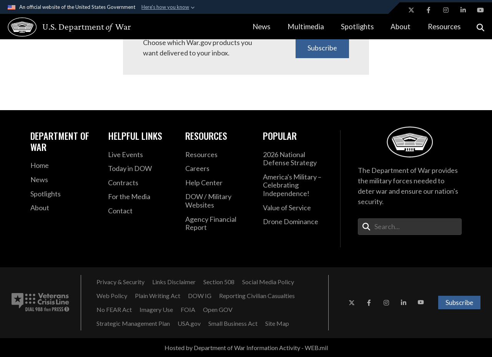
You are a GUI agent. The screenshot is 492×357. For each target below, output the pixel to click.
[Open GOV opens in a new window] (217, 310)
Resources (444, 26)
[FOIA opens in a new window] (188, 310)
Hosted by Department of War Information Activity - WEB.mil (246, 347)
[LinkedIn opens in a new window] (463, 10)
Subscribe (322, 48)
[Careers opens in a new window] (218, 169)
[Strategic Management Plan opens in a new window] (133, 323)
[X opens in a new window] (411, 10)
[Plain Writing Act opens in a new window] (157, 296)
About (401, 26)
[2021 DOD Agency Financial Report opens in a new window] (218, 223)
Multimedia (306, 26)
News (261, 26)
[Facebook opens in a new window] (428, 10)
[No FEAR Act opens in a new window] (114, 310)
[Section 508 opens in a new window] (218, 282)
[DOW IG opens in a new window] (199, 296)
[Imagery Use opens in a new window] (156, 310)
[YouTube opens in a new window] (480, 10)
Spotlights (357, 26)
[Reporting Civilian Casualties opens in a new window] (257, 296)
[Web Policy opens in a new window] (112, 296)
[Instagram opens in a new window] (446, 10)
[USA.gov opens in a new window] (189, 323)
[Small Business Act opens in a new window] (232, 323)
